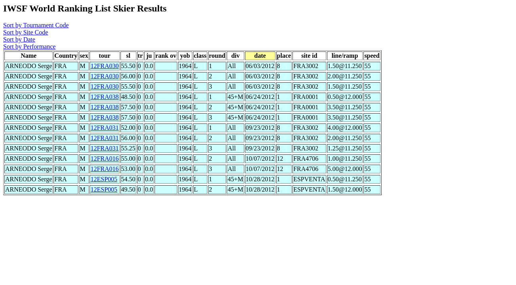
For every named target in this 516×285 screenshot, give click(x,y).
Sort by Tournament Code (36, 25)
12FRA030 (104, 66)
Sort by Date (19, 39)
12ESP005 (103, 179)
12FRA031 (104, 127)
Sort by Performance (29, 46)
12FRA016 (104, 158)
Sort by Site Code (25, 32)
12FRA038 (104, 96)
